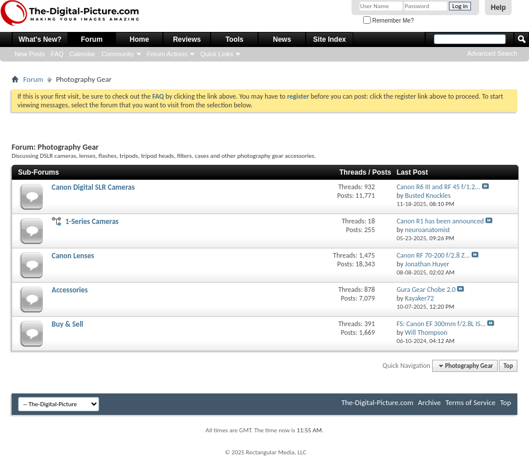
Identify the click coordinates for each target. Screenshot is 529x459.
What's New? (40, 39)
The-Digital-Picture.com (377, 402)
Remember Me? (388, 20)
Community (118, 53)
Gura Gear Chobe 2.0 (426, 289)
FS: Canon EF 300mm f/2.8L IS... (441, 324)
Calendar (83, 53)
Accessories (70, 289)
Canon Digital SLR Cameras (93, 187)
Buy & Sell (68, 324)
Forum (92, 39)
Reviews (187, 39)
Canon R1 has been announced (440, 221)
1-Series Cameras (91, 221)
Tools (235, 39)
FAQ (57, 53)
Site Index (329, 39)
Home (139, 39)
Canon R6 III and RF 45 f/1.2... (438, 187)
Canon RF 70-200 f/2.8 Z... (433, 255)
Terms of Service (470, 402)
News (282, 39)
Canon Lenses (73, 255)
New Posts (30, 53)
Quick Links (216, 53)
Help (498, 7)
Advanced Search (492, 53)
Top (508, 366)
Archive (429, 402)
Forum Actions (167, 53)
